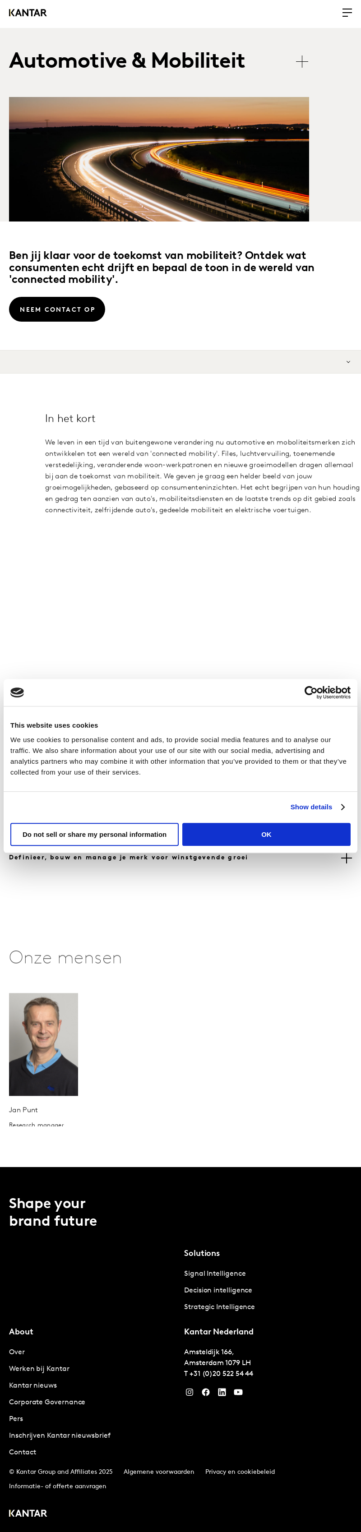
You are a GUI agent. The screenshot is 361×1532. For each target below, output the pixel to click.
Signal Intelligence (214, 1273)
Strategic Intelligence (219, 1307)
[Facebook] (205, 1394)
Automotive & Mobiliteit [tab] (127, 62)
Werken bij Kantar (39, 1368)
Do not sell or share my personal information (95, 834)
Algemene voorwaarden (159, 1471)
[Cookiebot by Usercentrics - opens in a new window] (311, 692)
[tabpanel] (268, 1290)
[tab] (180, 858)
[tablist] (163, 62)
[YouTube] (222, 1394)
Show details (312, 807)
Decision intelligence (218, 1290)
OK (266, 834)
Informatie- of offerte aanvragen (57, 1486)
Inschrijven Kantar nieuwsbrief (60, 1435)
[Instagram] (189, 1394)
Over (17, 1352)
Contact (22, 1452)
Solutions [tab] (202, 1253)
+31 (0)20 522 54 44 (221, 1373)
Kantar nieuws (33, 1385)
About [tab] (21, 1332)
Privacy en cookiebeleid (240, 1471)
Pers (16, 1418)
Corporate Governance (47, 1402)
